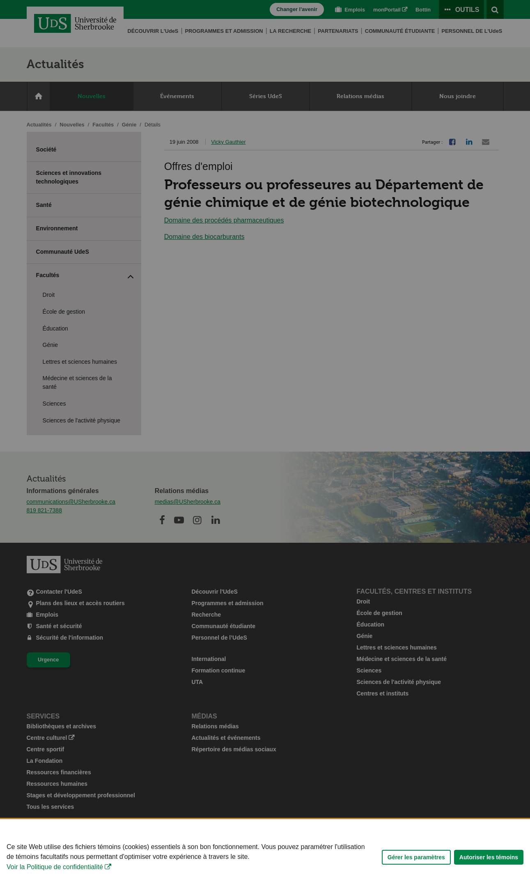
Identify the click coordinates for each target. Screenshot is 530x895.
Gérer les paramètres (416, 863)
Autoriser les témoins (488, 863)
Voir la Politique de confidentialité (55, 873)
